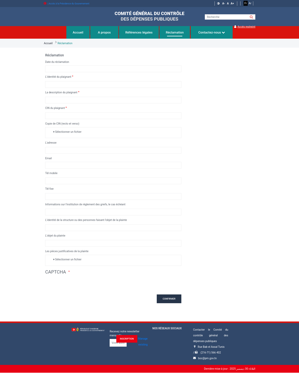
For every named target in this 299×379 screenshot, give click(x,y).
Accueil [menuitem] (78, 32)
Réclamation (65, 43)
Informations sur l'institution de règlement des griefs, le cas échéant (85, 204)
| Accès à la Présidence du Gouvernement (66, 3)
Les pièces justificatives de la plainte (66, 251)
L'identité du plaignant (58, 76)
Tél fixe (49, 188)
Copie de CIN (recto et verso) (62, 123)
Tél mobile (51, 173)
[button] (218, 3)
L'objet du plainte (55, 235)
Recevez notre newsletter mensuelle (124, 333)
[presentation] (74, 284)
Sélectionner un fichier (68, 131)
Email (48, 158)
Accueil (48, 43)
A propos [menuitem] (104, 32)
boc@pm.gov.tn (207, 358)
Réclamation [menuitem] (175, 32)
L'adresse (50, 142)
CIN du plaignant (55, 108)
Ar (250, 3)
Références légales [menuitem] (139, 32)
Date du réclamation (57, 61)
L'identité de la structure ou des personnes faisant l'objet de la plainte (86, 219)
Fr (245, 3)
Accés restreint (244, 26)
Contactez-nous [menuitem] (211, 32)
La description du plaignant (61, 92)
